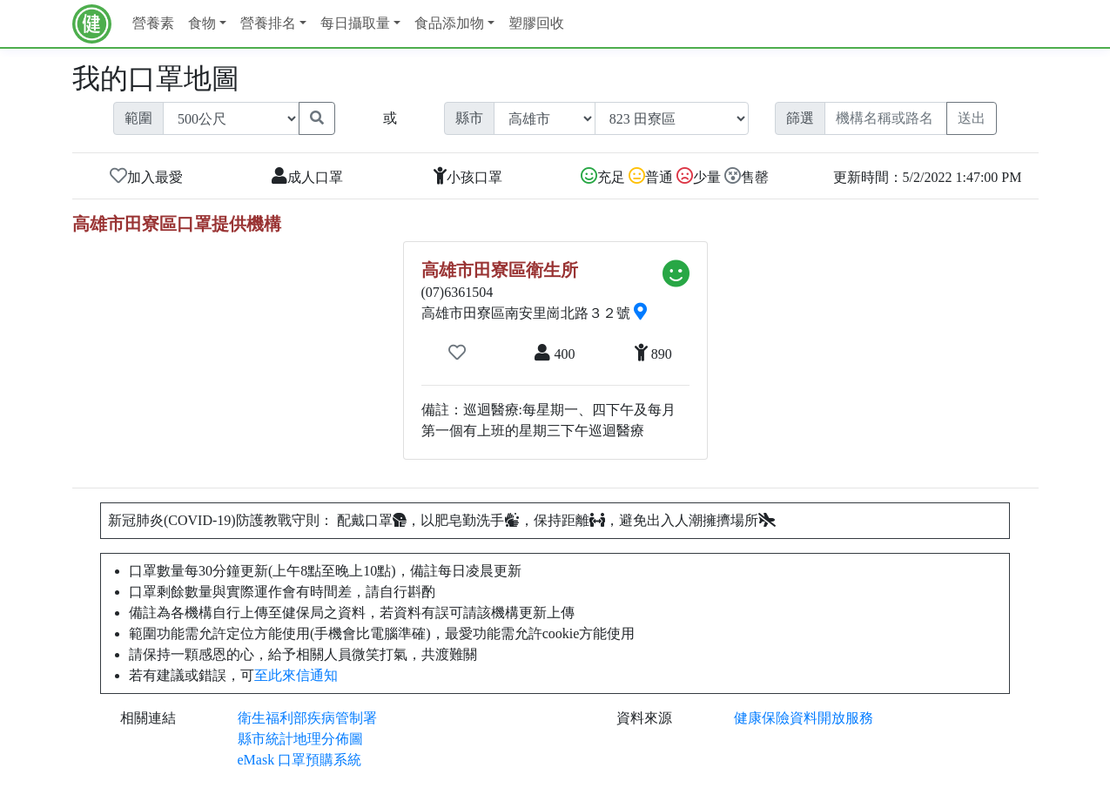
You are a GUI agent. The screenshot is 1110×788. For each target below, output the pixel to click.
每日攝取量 (355, 23)
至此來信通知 (296, 675)
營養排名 (268, 23)
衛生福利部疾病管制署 (307, 718)
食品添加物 (449, 23)
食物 (202, 23)
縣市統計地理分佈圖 (300, 738)
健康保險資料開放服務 (803, 718)
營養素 (153, 23)
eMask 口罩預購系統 (300, 759)
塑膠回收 (536, 23)
